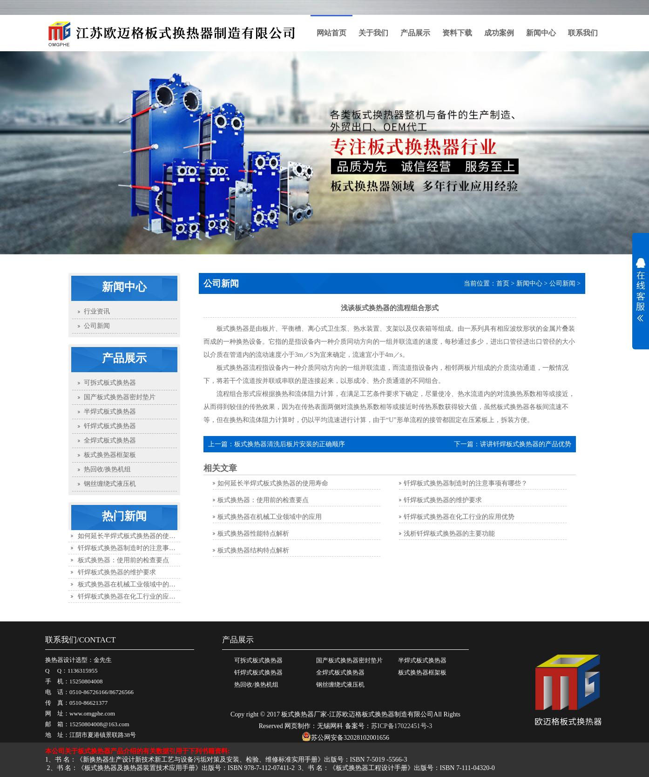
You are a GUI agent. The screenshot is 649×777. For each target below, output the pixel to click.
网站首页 (331, 33)
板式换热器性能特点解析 (253, 533)
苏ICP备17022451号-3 (401, 725)
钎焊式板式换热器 (258, 672)
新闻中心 (541, 33)
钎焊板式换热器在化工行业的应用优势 (133, 596)
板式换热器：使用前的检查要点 (123, 560)
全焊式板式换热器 (340, 672)
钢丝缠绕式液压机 (340, 684)
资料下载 (457, 33)
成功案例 (499, 33)
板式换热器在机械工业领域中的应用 (130, 584)
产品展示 (415, 33)
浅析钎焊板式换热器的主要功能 (449, 533)
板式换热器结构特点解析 (253, 550)
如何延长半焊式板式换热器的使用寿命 (133, 535)
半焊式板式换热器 (422, 660)
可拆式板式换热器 (258, 660)
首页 (502, 283)
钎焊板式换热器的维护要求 (117, 572)
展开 (640, 289)
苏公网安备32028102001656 (345, 737)
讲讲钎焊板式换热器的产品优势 (525, 444)
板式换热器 (232, 367)
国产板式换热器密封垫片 (349, 660)
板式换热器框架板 (422, 672)
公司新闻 (562, 283)
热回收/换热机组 (256, 684)
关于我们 (373, 33)
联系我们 (583, 33)
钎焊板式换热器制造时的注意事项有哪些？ (140, 548)
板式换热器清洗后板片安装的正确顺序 (289, 444)
